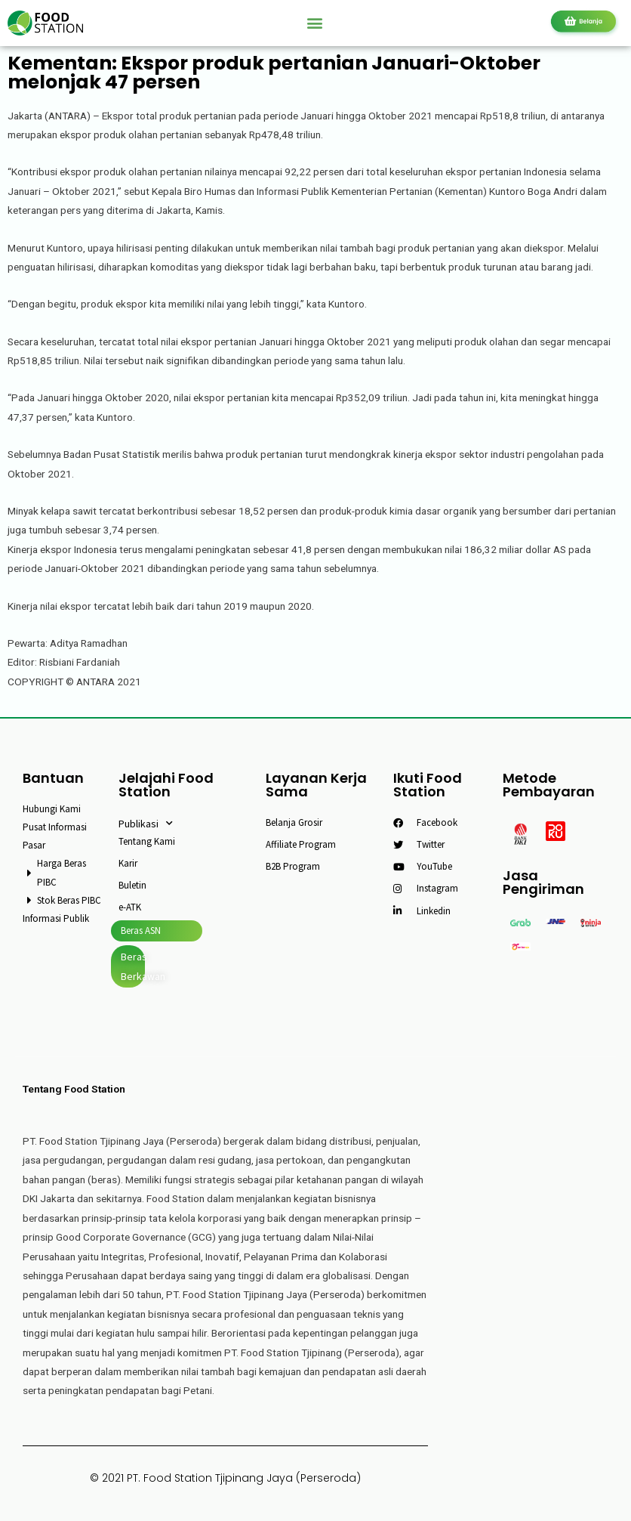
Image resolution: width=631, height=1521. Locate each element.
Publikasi (146, 823)
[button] (315, 23)
